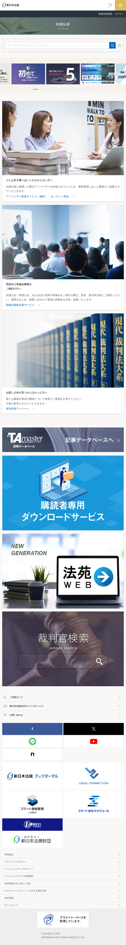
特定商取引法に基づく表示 (17, 883)
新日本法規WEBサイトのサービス (27, 706)
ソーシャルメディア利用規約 (18, 876)
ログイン (119, 14)
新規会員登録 (105, 14)
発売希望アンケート (17, 408)
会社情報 (8, 898)
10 (90, 89)
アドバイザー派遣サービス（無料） (26, 196)
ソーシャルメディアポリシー (18, 869)
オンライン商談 (60, 196)
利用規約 (8, 854)
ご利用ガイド (16, 697)
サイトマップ (11, 905)
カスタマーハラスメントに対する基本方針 (25, 890)
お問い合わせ (16, 715)
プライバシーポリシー (15, 861)
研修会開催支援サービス (20, 304)
